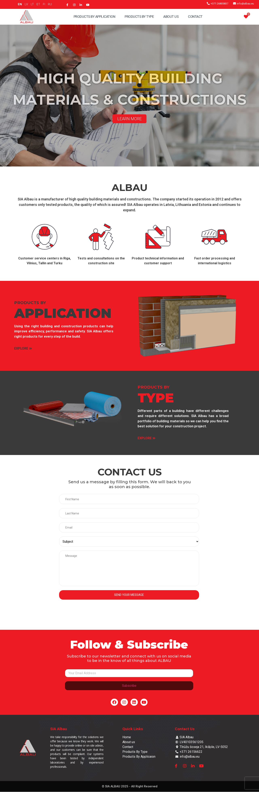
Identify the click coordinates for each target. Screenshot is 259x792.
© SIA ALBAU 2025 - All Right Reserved (129, 786)
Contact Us (184, 729)
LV (26, 4)
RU (50, 4)
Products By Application (94, 17)
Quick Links (132, 729)
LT (32, 4)
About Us (170, 17)
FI (44, 4)
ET (38, 4)
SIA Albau (58, 729)
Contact (195, 17)
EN (20, 4)
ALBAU (130, 187)
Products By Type (139, 17)
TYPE (156, 398)
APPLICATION (62, 313)
